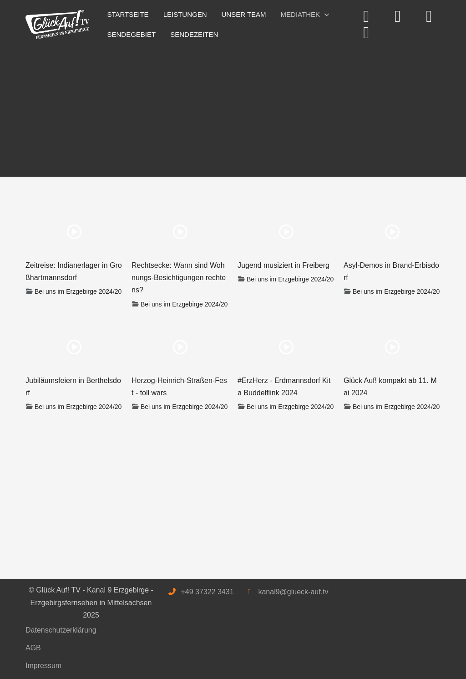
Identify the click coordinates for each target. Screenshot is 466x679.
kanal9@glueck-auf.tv (293, 592)
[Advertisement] (233, 108)
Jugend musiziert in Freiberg (283, 265)
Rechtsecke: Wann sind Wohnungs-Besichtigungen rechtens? (179, 277)
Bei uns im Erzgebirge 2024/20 (78, 291)
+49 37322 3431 (207, 592)
